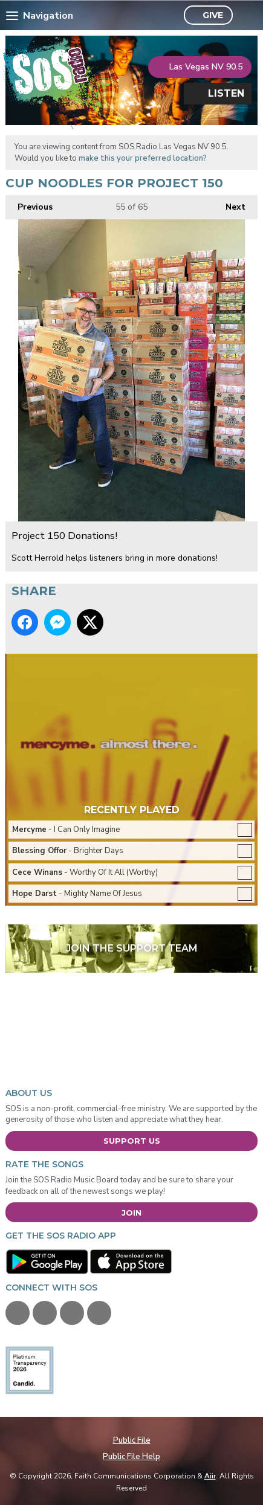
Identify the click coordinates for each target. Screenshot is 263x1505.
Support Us (131, 1141)
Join (131, 1212)
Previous (29, 204)
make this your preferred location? (143, 158)
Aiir (210, 1476)
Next (229, 204)
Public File (132, 1440)
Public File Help (131, 1456)
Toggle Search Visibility (245, 15)
